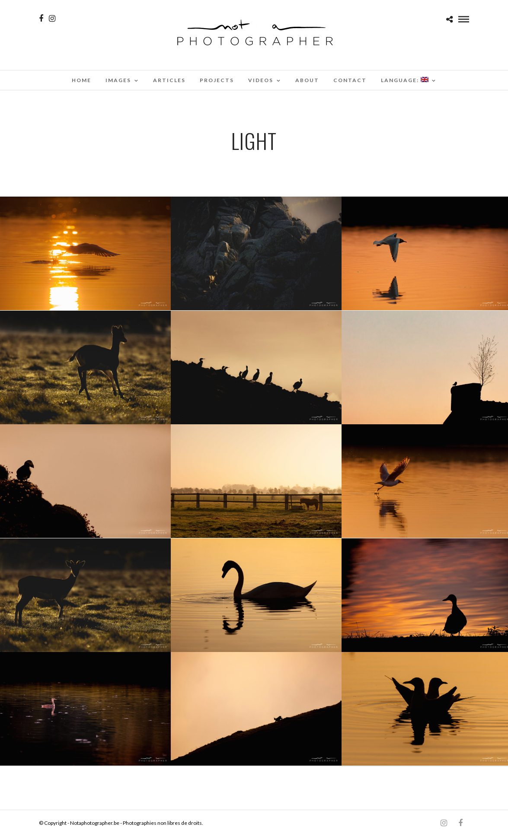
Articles (169, 80)
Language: (404, 80)
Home (81, 80)
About (307, 80)
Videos (260, 80)
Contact (350, 80)
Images (118, 80)
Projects (217, 80)
